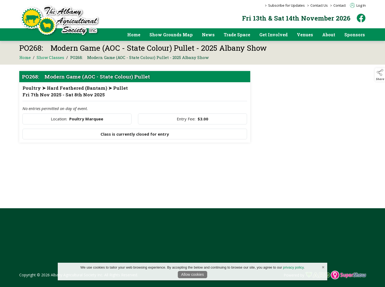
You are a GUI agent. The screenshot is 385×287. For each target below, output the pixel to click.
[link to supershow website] (348, 275)
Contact (339, 5)
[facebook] (361, 18)
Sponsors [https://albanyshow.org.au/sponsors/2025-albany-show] (354, 34)
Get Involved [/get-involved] (273, 34)
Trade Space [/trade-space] (237, 34)
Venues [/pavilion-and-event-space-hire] (305, 34)
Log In (358, 5)
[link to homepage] (59, 20)
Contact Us (319, 5)
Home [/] (133, 34)
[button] (380, 74)
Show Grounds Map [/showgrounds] (171, 34)
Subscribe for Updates (286, 5)
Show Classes (50, 61)
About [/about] (328, 34)
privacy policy (293, 267)
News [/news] (208, 34)
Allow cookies (192, 274)
